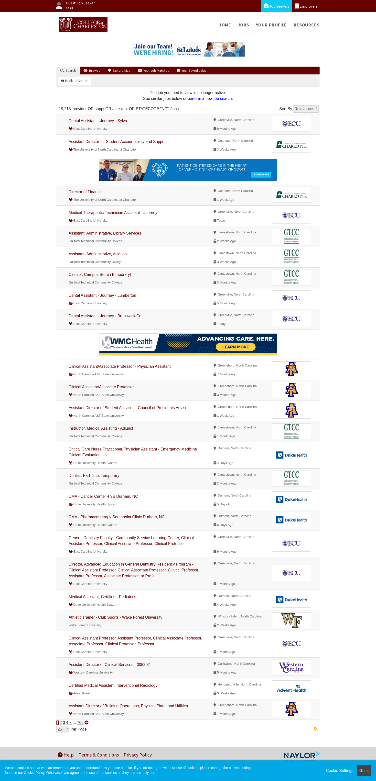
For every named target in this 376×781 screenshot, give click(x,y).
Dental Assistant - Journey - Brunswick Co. (105, 316)
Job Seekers (276, 6)
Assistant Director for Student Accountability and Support (118, 142)
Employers (306, 6)
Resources (306, 25)
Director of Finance (85, 192)
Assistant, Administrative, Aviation (98, 254)
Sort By (285, 109)
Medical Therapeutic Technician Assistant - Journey (113, 213)
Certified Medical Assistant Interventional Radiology (113, 685)
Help (66, 755)
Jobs (243, 25)
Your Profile (271, 25)
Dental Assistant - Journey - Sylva (98, 121)
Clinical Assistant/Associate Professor (101, 387)
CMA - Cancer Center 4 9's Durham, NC (103, 496)
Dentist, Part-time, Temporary (94, 475)
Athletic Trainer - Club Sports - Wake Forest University (115, 617)
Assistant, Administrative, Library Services (105, 233)
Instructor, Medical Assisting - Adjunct (101, 428)
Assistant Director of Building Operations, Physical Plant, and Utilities (128, 706)
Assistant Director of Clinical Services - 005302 (109, 665)
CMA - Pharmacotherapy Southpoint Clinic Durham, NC (117, 517)
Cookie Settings (339, 771)
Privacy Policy (138, 755)
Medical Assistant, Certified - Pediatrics (102, 597)
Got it (364, 771)
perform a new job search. (210, 98)
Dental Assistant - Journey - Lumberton (102, 295)
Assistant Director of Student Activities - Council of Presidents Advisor (129, 408)
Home (224, 25)
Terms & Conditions (99, 755)
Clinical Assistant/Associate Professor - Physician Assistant (120, 366)
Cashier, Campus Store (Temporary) (100, 274)
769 (80, 723)
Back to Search (74, 81)
